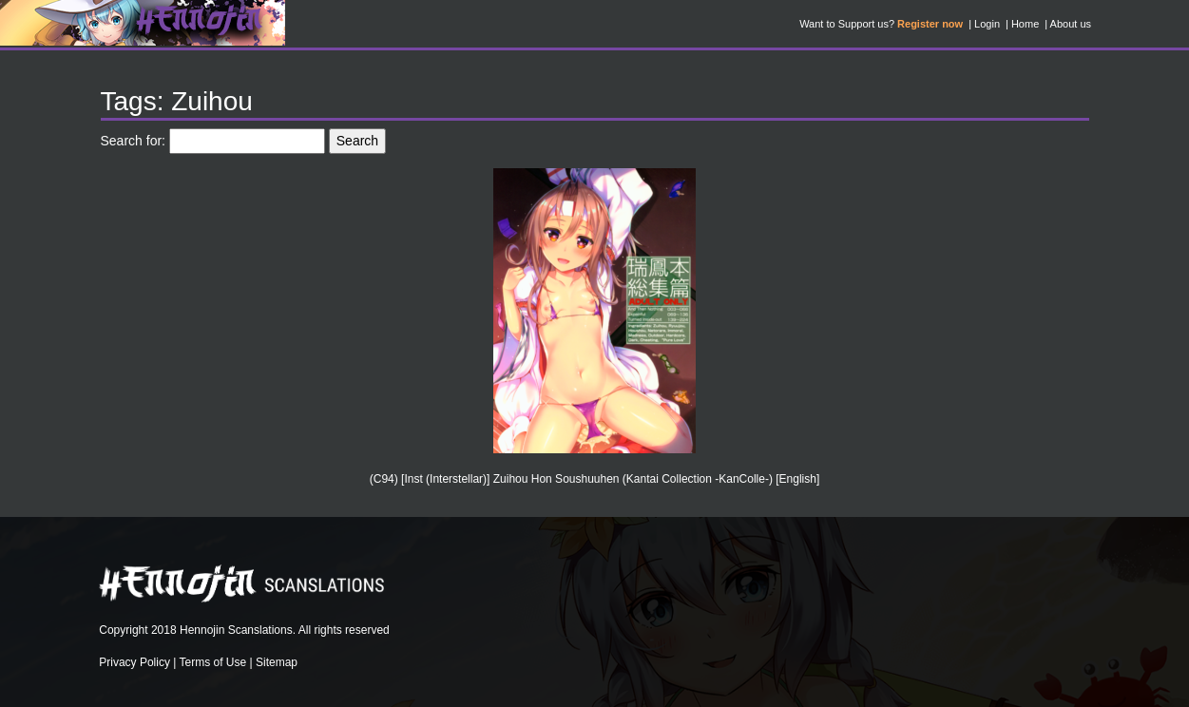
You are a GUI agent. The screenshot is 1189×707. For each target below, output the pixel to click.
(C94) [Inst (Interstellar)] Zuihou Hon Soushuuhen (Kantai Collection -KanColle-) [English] (595, 479)
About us (1070, 23)
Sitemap (276, 662)
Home (1025, 23)
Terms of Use (213, 662)
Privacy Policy (134, 662)
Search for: (133, 140)
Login (987, 23)
